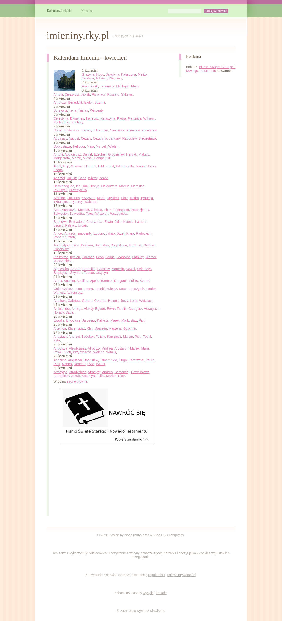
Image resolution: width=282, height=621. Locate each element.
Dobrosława (62, 146)
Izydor (88, 102)
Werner (150, 257)
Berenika (88, 269)
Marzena (115, 328)
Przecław (133, 130)
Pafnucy (138, 257)
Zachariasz (62, 122)
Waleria (98, 352)
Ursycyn (102, 273)
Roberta (80, 364)
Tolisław (101, 78)
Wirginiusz (75, 292)
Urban (134, 86)
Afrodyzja (60, 348)
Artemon (60, 328)
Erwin (108, 221)
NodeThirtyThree (137, 535)
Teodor (89, 273)
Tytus (89, 213)
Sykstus (127, 94)
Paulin (150, 360)
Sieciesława (147, 138)
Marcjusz (137, 186)
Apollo (94, 281)
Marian (111, 376)
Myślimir (113, 198)
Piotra (121, 118)
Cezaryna (100, 138)
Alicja (57, 245)
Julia (118, 221)
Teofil (147, 336)
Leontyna (123, 257)
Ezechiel (100, 154)
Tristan (83, 110)
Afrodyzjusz (77, 348)
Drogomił (120, 281)
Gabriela (74, 300)
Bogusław (102, 245)
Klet (89, 328)
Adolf (57, 166)
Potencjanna (140, 210)
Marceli (101, 146)
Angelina (60, 360)
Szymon (76, 273)
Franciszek (90, 86)
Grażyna (88, 74)
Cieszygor (72, 94)
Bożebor (88, 336)
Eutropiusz (61, 376)
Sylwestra (76, 213)
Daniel (87, 154)
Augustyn (75, 360)
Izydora (98, 233)
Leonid (59, 225)
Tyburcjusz (61, 202)
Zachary (77, 122)
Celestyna (61, 118)
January (115, 138)
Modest (83, 210)
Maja (90, 146)
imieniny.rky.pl (78, 35)
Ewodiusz (73, 320)
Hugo (100, 74)
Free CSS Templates (168, 535)
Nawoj (130, 269)
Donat (58, 130)
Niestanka (117, 130)
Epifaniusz (72, 130)
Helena (113, 300)
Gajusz (67, 289)
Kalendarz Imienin (59, 11)
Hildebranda (125, 166)
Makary (144, 154)
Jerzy (124, 300)
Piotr (124, 198)
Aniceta (69, 233)
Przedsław (149, 130)
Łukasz (112, 289)
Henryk (131, 154)
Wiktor (92, 178)
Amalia (75, 269)
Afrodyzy (94, 348)
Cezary (86, 138)
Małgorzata (62, 158)
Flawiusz (135, 245)
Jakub (85, 94)
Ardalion (60, 198)
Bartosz (106, 281)
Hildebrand (106, 166)
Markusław (129, 320)
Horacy (59, 312)
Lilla (101, 376)
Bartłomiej (122, 372)
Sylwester (61, 213)
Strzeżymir (136, 289)
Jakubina (112, 74)
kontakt (161, 593)
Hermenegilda (64, 186)
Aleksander (62, 308)
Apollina (82, 281)
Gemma (77, 166)
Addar (58, 281)
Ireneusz (92, 118)
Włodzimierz (63, 261)
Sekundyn (144, 269)
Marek (76, 158)
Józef (120, 233)
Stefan (70, 237)
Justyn (94, 186)
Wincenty (97, 110)
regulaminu (156, 575)
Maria (101, 198)
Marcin (124, 186)
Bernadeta (77, 221)
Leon (152, 166)
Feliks (133, 281)
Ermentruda (108, 360)
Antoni (58, 94)
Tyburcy (76, 202)
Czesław (103, 269)
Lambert (141, 221)
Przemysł (60, 190)
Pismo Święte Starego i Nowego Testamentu (211, 69)
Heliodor (79, 146)
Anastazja (69, 210)
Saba (82, 178)
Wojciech (146, 300)
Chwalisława (140, 372)
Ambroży (60, 102)
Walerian (90, 202)
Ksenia (128, 221)
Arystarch (121, 348)
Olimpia (96, 210)
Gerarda (100, 300)
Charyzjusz (94, 221)
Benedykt (75, 102)
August (74, 138)
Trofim (134, 198)
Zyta (57, 340)
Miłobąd (122, 86)
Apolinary (60, 138)
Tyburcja (146, 198)
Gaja (57, 289)
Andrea (107, 348)
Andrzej (59, 178)
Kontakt (86, 11)
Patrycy (70, 225)
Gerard (87, 300)
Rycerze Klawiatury (151, 611)
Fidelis (121, 308)
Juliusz (72, 178)
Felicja (100, 336)
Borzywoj (60, 110)
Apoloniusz (73, 154)
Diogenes (77, 118)
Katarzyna (128, 74)
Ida (78, 186)
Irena (72, 110)
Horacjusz (151, 308)
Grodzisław (116, 154)
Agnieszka (61, 269)
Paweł (58, 352)
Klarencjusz (76, 328)
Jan (85, 186)
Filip (66, 166)
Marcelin (118, 269)
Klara (130, 233)
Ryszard (113, 94)
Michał (87, 158)
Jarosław (88, 320)
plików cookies (199, 553)
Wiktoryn (101, 213)
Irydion (75, 257)
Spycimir (129, 328)
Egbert (100, 308)
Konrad (145, 281)
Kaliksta (102, 320)
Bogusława (119, 245)
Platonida (134, 118)
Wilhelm (149, 118)
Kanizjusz (114, 336)
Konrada (88, 257)
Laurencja (107, 86)
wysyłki (148, 593)
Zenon (103, 178)
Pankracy (98, 94)
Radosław (129, 138)
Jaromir (141, 166)
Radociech (144, 233)
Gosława (149, 245)
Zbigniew (115, 78)
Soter (123, 289)
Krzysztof (88, 198)
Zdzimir (100, 102)
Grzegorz (135, 308)
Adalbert (60, 300)
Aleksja (77, 308)
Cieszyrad (61, 257)
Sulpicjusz (61, 273)
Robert (59, 237)
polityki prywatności (181, 575)
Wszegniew (118, 213)
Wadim (113, 146)
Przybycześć (82, 352)
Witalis (111, 352)
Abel (57, 210)
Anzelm (69, 281)
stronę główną (77, 381)
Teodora (88, 78)
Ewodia (59, 320)
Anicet (58, 233)
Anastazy (60, 336)
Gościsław (61, 249)
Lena (133, 300)
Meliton (143, 74)
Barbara (87, 245)
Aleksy (88, 308)
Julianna (74, 198)
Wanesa (60, 292)
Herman (102, 130)
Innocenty (84, 233)
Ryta (90, 364)
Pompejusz (102, 158)
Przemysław (78, 190)
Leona (58, 170)
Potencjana (121, 210)
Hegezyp (87, 130)
